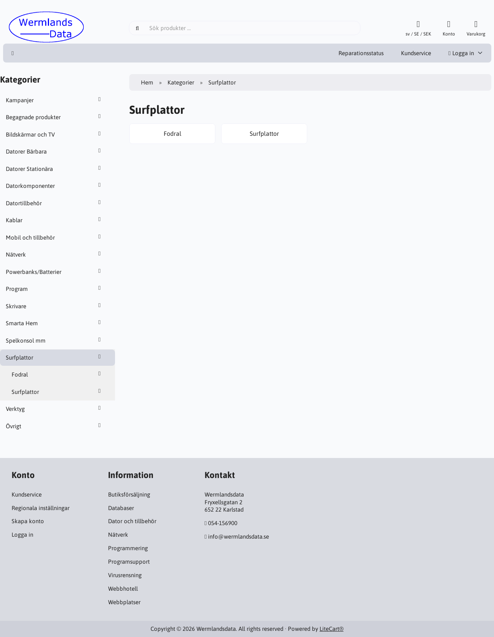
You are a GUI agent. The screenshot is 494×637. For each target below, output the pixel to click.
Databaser (121, 508)
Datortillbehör (54, 202)
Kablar (54, 219)
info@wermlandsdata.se (238, 536)
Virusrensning (125, 575)
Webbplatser (124, 602)
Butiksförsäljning (129, 494)
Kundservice (416, 53)
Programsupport (129, 561)
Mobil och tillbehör (54, 237)
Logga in (461, 53)
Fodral (57, 374)
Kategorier (180, 82)
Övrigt (54, 425)
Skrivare (54, 305)
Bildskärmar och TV (54, 134)
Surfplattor (54, 357)
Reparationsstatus (361, 53)
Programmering (128, 548)
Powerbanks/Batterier (54, 271)
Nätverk (54, 254)
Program (54, 288)
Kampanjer (54, 99)
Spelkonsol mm (54, 340)
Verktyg (54, 408)
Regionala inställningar (40, 508)
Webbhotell (123, 588)
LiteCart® (331, 628)
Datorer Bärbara (54, 151)
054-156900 (222, 523)
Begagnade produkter (54, 116)
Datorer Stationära (54, 168)
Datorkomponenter (54, 185)
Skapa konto (28, 521)
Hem (147, 82)
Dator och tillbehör (132, 521)
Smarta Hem (54, 322)
